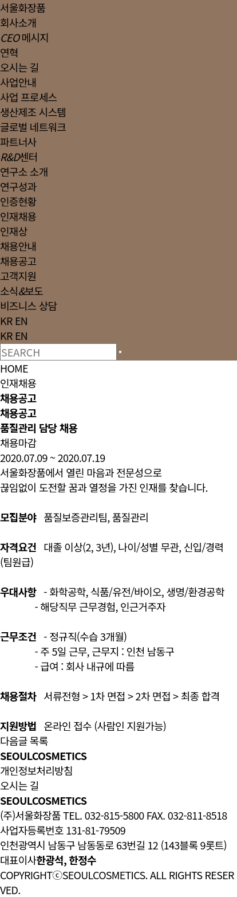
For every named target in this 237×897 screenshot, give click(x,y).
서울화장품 (22, 7)
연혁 (9, 52)
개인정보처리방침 (36, 770)
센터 (19, 156)
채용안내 (18, 245)
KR (6, 320)
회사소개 (18, 22)
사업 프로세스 (28, 96)
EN (21, 320)
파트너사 (18, 141)
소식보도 (21, 290)
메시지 (24, 37)
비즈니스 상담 (28, 305)
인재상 (13, 231)
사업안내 (18, 82)
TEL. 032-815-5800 (103, 815)
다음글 (13, 740)
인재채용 (18, 216)
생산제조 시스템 (33, 111)
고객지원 (18, 275)
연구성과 (18, 186)
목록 (39, 740)
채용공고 (18, 260)
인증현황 (18, 201)
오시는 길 (19, 67)
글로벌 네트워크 (33, 126)
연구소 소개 (24, 171)
